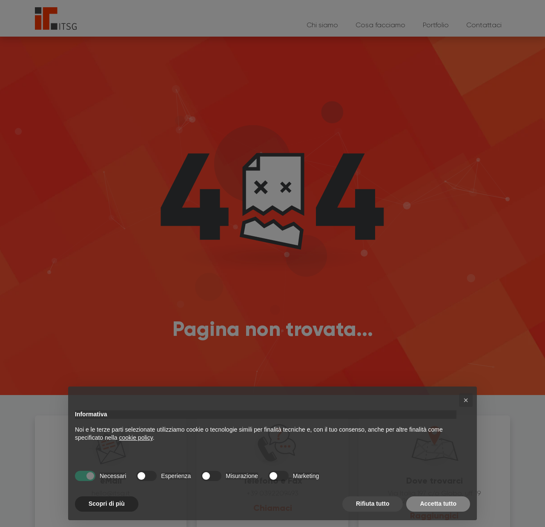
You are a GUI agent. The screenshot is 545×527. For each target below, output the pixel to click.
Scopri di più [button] (107, 503)
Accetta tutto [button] (438, 503)
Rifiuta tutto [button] (373, 503)
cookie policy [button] (136, 437)
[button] (466, 400)
